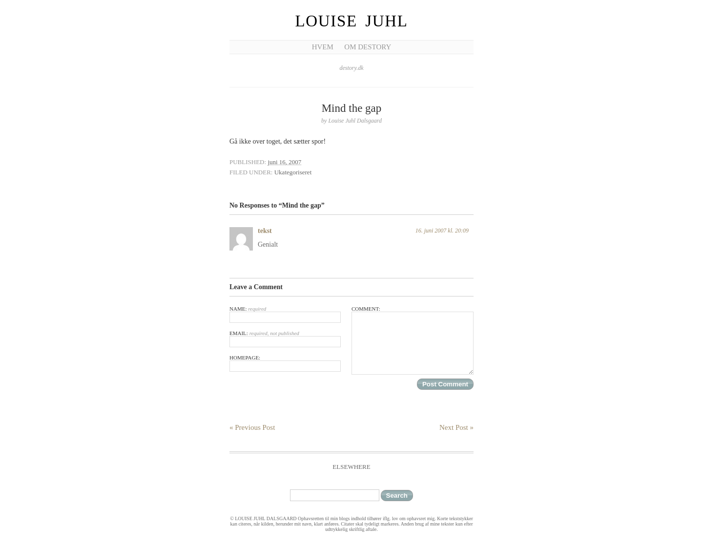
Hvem (322, 47)
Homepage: (285, 363)
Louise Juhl (351, 21)
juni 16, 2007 (284, 162)
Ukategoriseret (293, 172)
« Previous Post (252, 427)
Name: (285, 314)
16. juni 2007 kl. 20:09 (442, 230)
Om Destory (367, 47)
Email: (285, 338)
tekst (265, 230)
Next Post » (456, 427)
